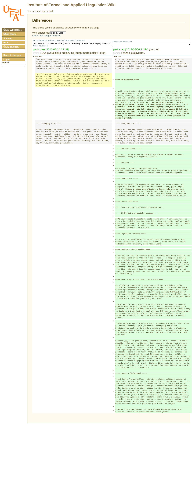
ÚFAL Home (9, 34)
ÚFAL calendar (11, 46)
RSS (5, 42)
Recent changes (12, 55)
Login (6, 59)
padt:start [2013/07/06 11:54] (130, 50)
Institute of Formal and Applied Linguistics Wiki (72, 5)
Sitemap (7, 38)
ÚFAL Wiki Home (12, 30)
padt (51, 11)
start (44, 11)
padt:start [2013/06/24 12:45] (51, 50)
